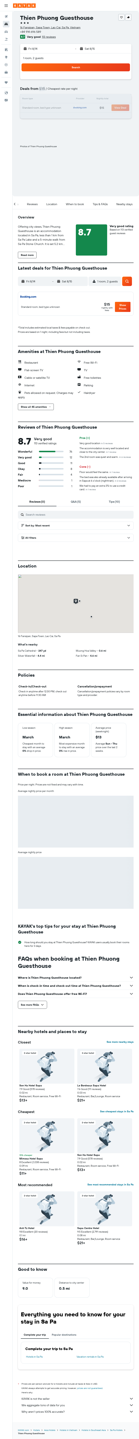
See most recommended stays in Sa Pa (110, 1184)
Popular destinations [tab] (64, 1334)
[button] (6, 6)
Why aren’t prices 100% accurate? (78, 1411)
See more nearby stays (120, 1042)
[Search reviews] (78, 514)
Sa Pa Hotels (116, 1430)
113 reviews (49, 37)
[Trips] (6, 82)
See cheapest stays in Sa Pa (117, 1111)
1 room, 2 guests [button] (33, 58)
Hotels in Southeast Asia (94, 1430)
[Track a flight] (6, 64)
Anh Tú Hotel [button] (26, 1228)
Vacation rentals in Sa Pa (90, 1356)
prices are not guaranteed (89, 1388)
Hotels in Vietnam (68, 1430)
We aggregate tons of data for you (78, 1405)
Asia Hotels (49, 1430)
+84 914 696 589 (30, 31)
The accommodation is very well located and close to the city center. (104, 450)
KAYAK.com (23, 1430)
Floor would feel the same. (99, 472)
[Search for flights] (6, 16)
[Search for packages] (6, 39)
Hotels (36, 1430)
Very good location (96, 443)
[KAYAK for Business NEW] (6, 72)
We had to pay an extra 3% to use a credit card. (102, 487)
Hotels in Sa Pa (34, 1356)
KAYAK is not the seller (78, 1398)
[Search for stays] (6, 24)
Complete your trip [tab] (35, 1334)
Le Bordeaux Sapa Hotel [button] (91, 1085)
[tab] (37, 501)
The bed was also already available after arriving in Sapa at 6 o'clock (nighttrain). (105, 478)
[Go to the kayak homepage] (24, 5)
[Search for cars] (6, 31)
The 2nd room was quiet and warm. (105, 457)
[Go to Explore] (6, 57)
